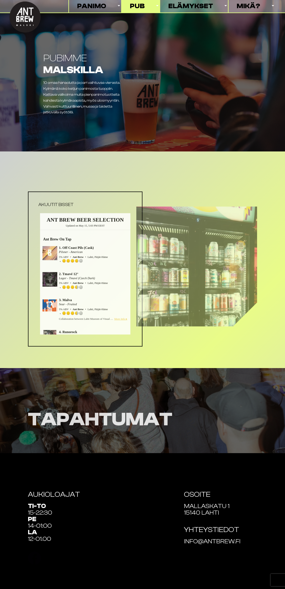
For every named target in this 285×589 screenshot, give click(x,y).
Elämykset (190, 6)
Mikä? (248, 6)
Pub (137, 6)
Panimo (92, 6)
